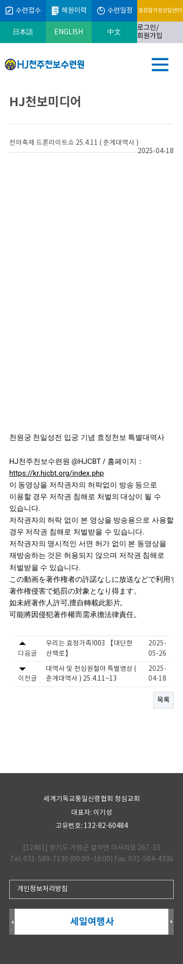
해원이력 (68, 11)
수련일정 (114, 11)
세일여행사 (92, 921)
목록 (163, 700)
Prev (12, 922)
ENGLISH (68, 32)
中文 (114, 32)
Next (171, 922)
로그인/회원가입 (150, 32)
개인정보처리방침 (42, 889)
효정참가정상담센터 (160, 10)
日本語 (23, 32)
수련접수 (22, 11)
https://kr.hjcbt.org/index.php (56, 473)
